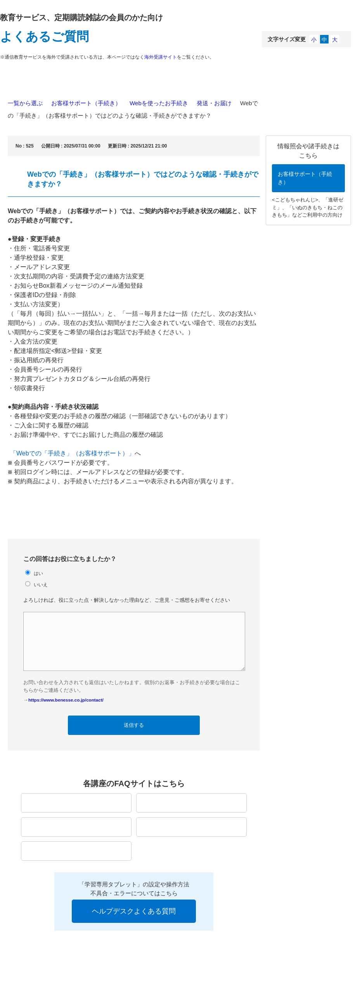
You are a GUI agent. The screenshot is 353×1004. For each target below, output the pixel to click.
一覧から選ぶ (25, 103)
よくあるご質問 (44, 36)
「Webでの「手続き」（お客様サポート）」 (72, 453)
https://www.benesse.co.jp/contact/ (66, 699)
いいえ (41, 584)
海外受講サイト (160, 57)
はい (38, 573)
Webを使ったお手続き (159, 103)
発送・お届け (214, 103)
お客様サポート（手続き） (86, 103)
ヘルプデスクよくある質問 (134, 911)
